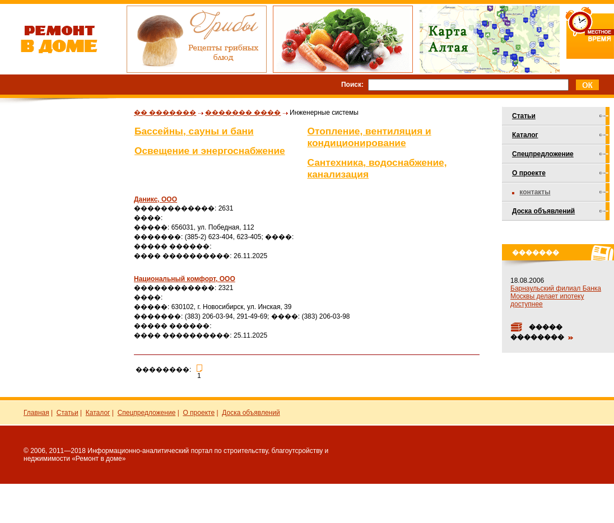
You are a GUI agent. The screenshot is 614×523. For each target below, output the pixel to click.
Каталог (525, 135)
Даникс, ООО (155, 199)
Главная (36, 413)
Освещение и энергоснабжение (209, 150)
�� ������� (165, 112)
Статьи (524, 116)
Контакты (534, 192)
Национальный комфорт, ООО (184, 279)
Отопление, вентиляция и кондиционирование (369, 136)
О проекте (529, 173)
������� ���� (243, 112)
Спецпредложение (543, 154)
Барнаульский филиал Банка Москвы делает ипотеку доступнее (555, 296)
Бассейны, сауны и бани (194, 131)
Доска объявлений (543, 211)
